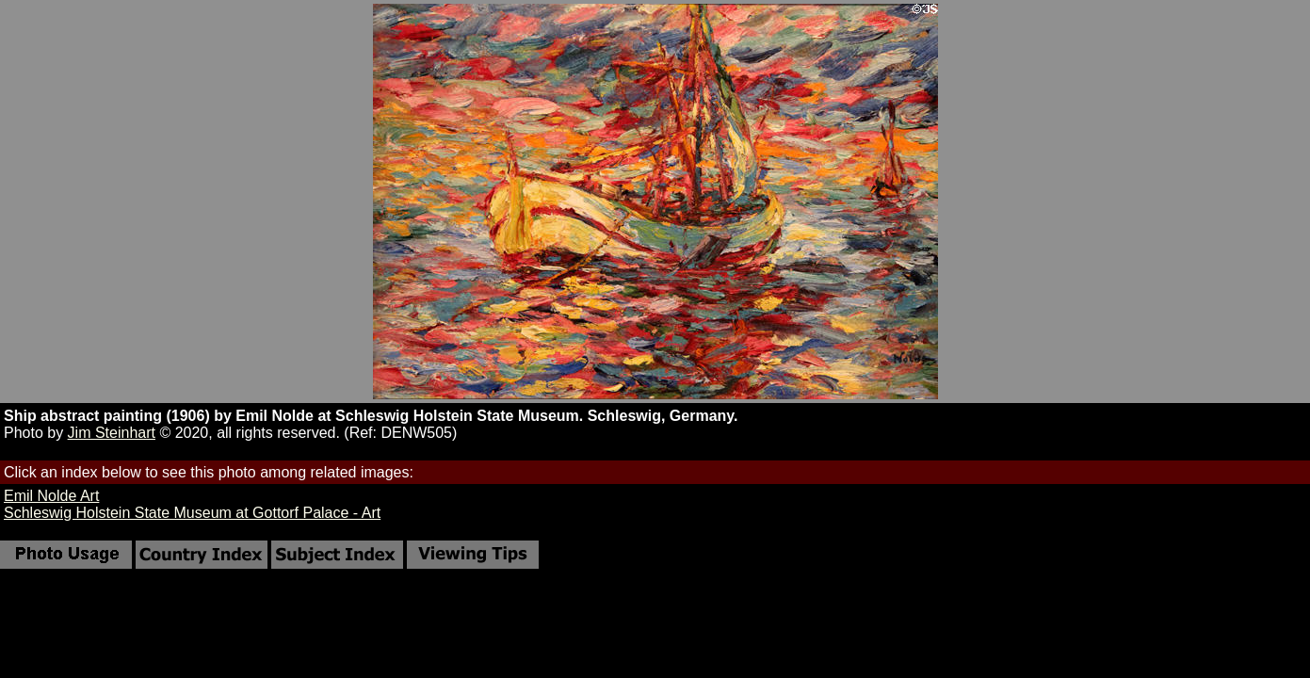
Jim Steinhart (111, 433)
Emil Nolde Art (51, 496)
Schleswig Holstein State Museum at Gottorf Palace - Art (192, 513)
